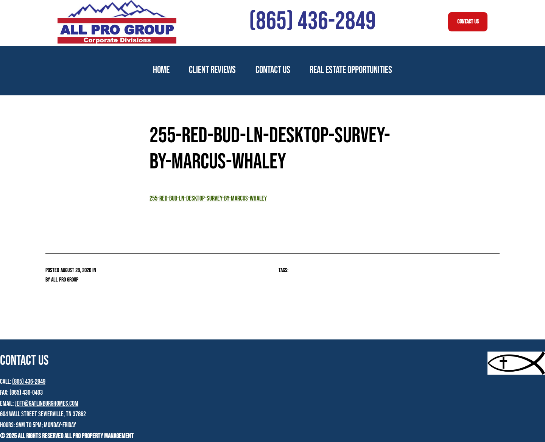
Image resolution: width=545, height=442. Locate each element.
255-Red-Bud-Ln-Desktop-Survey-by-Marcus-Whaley (208, 198)
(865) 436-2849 (28, 382)
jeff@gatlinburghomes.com (46, 404)
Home (161, 70)
